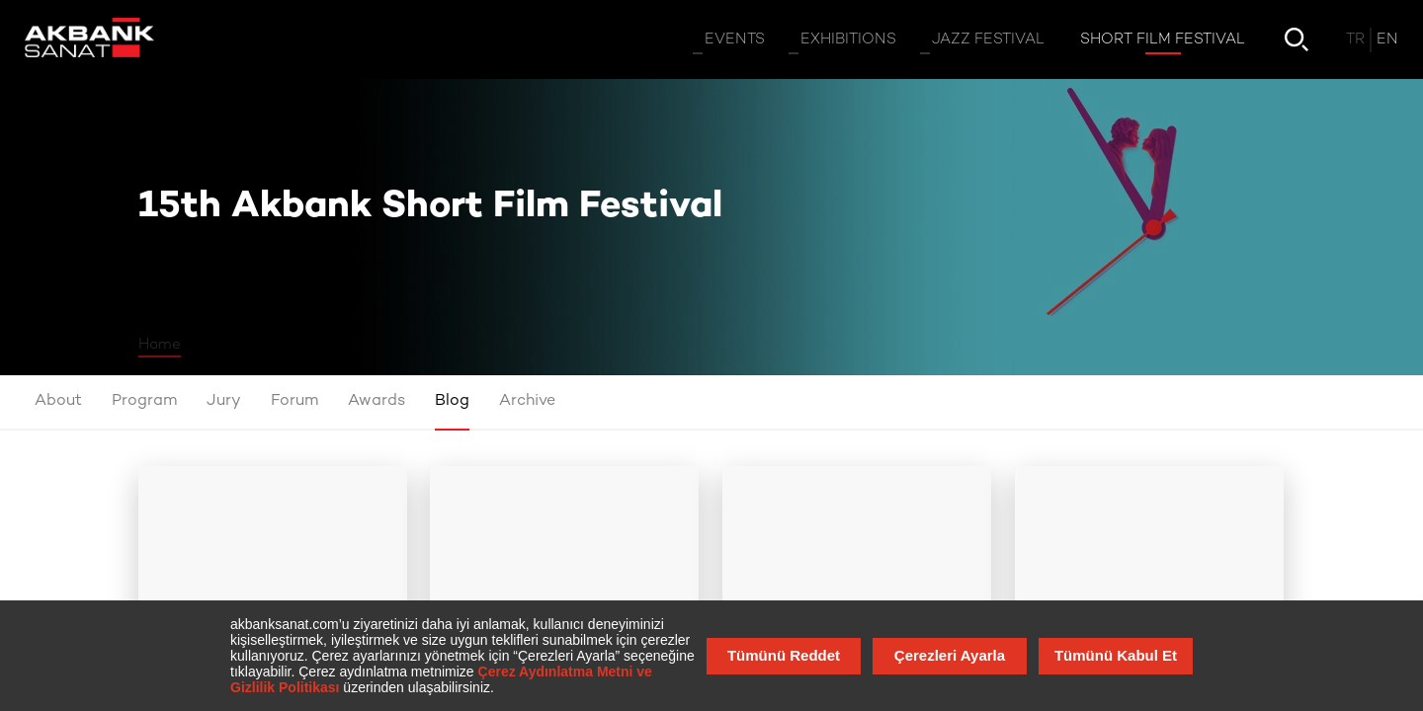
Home (159, 345)
